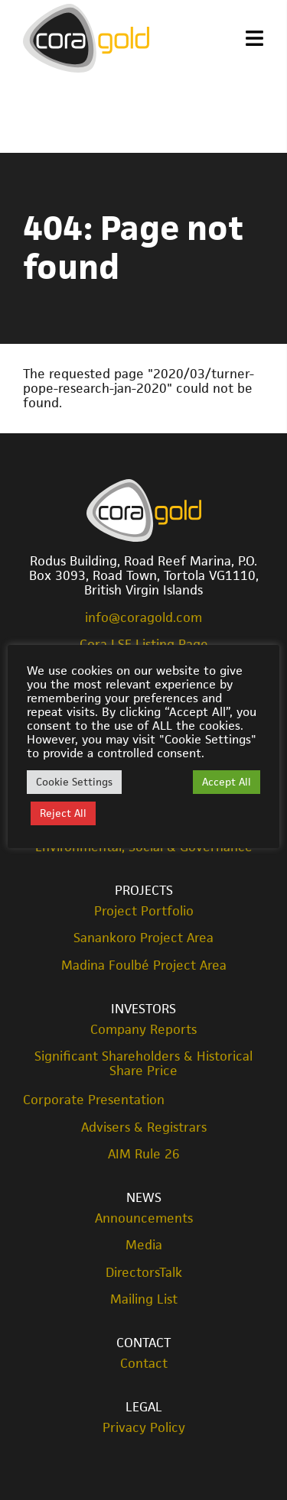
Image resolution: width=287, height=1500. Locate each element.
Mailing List (144, 1299)
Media (144, 1245)
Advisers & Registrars (144, 1127)
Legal (144, 1406)
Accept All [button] (226, 782)
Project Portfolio (144, 911)
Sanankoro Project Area (143, 938)
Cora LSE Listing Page (144, 644)
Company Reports (143, 1029)
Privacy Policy (144, 1428)
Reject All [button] (63, 813)
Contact (143, 1342)
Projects (144, 890)
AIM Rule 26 (144, 1154)
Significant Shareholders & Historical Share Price (143, 1063)
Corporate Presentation (94, 1099)
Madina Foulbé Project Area (144, 965)
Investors (143, 1008)
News (143, 1197)
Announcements (144, 1218)
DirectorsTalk (144, 1272)
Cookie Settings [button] (74, 782)
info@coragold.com (143, 617)
